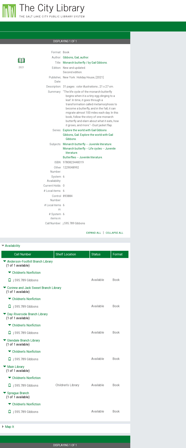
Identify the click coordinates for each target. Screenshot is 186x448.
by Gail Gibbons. (85, 62)
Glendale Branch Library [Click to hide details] (21, 340)
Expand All (93, 232)
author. (76, 57)
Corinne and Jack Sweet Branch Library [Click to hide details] (32, 288)
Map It (9, 427)
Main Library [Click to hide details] (13, 367)
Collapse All (114, 232)
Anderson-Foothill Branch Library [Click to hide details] (28, 261)
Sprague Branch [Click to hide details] (16, 393)
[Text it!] (9, 280)
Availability (12, 246)
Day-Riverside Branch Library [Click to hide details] (25, 314)
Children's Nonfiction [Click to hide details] (24, 273)
